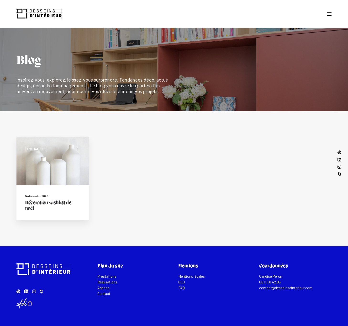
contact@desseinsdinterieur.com (285, 287)
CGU (181, 282)
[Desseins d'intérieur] (39, 14)
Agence (103, 287)
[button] (329, 14)
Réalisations (107, 282)
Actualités (36, 149)
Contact (103, 293)
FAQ (181, 287)
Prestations (106, 276)
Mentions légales (191, 276)
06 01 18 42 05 (270, 282)
